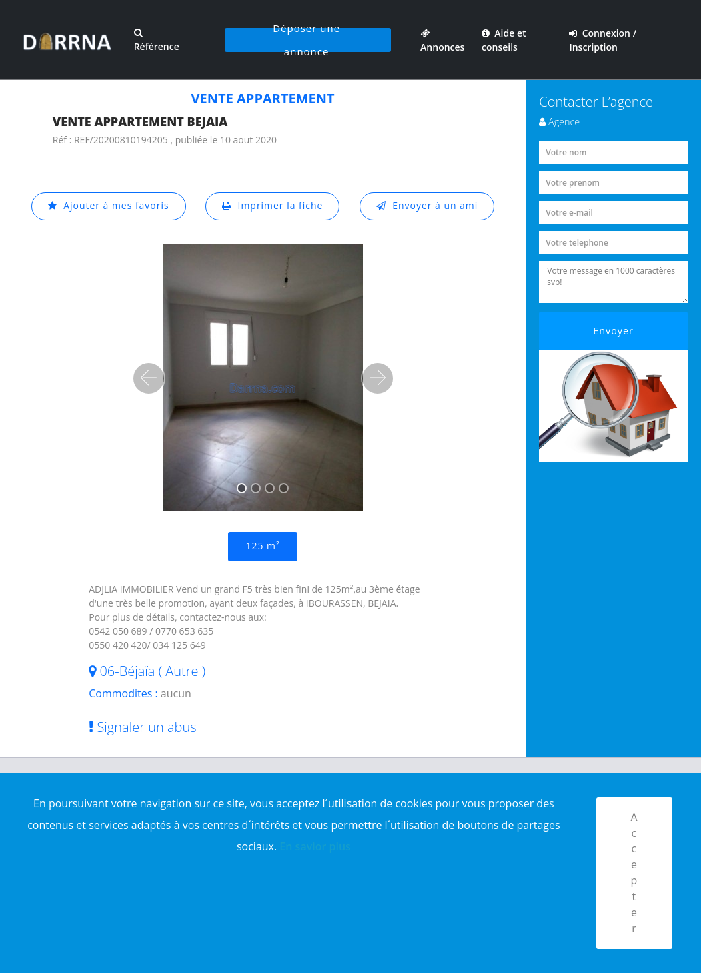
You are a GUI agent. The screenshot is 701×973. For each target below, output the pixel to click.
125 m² (262, 546)
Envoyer (613, 330)
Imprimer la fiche (272, 206)
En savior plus (315, 845)
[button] (148, 378)
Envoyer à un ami (427, 206)
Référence (154, 40)
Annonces (442, 40)
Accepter (634, 872)
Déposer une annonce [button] (305, 40)
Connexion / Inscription (603, 40)
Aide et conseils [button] (504, 40)
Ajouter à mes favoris (108, 206)
